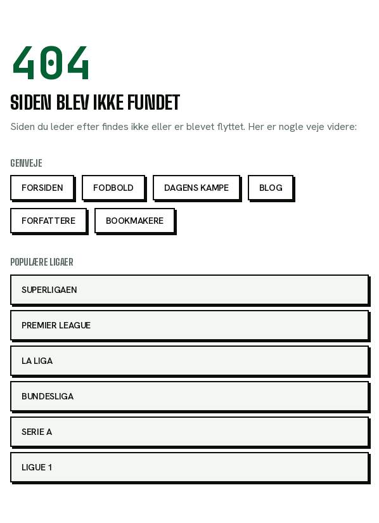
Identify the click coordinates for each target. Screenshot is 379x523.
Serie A (37, 431)
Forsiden (42, 187)
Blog (271, 187)
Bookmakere (135, 220)
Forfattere (48, 220)
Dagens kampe (196, 187)
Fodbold (113, 187)
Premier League (56, 325)
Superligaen (49, 289)
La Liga (37, 360)
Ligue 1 (37, 467)
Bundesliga (48, 396)
